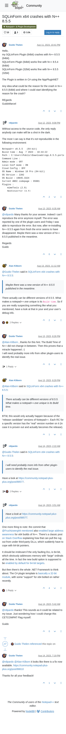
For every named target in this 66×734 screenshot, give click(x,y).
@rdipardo (8, 214)
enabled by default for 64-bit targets (24, 563)
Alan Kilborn (15, 266)
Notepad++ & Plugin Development (19, 27)
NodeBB (30, 711)
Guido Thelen (16, 45)
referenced (36, 643)
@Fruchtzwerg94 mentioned (17, 530)
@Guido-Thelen (11, 271)
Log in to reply (52, 32)
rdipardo (13, 123)
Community (34, 5)
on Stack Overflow (12, 538)
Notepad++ (48, 702)
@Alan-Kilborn (10, 342)
